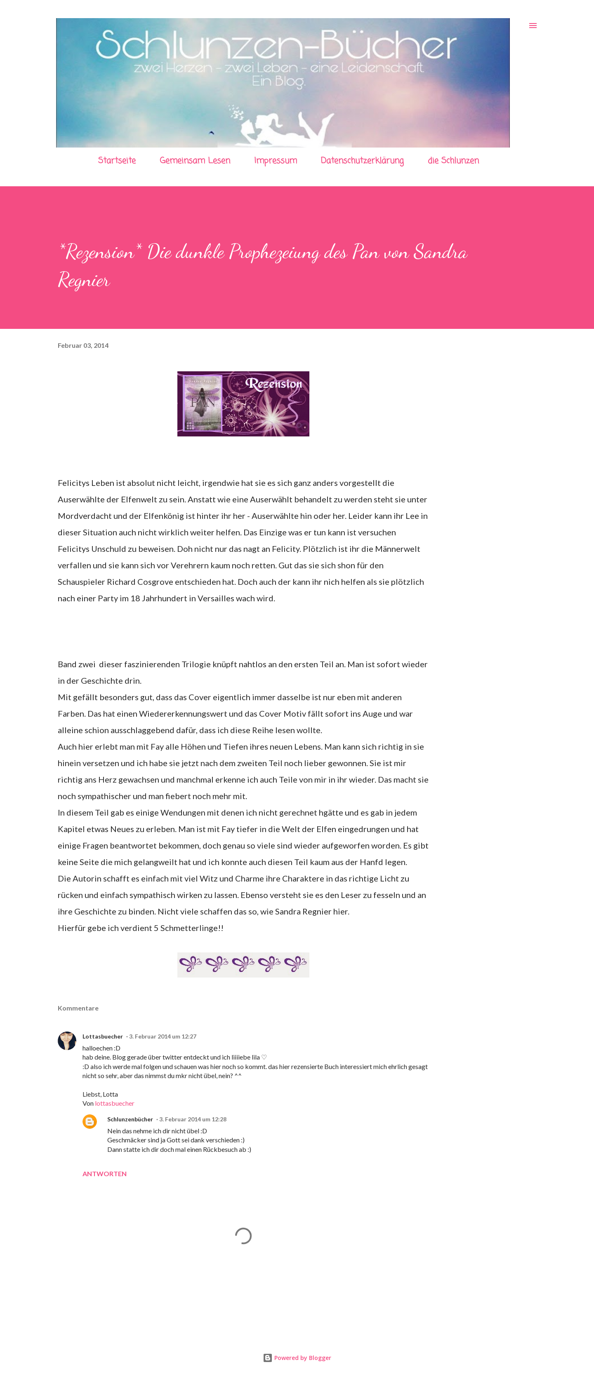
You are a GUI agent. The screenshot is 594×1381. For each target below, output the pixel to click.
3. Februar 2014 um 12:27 (162, 1036)
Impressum (275, 161)
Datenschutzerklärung (362, 161)
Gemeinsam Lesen (195, 161)
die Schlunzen (453, 161)
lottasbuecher (114, 1103)
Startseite (117, 161)
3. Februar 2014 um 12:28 (192, 1119)
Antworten (104, 1173)
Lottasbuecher (102, 1036)
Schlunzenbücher (130, 1119)
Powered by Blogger (297, 1358)
